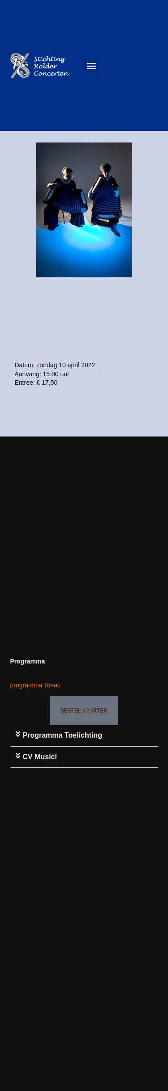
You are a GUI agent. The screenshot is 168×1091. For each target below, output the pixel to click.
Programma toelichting (63, 735)
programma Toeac (35, 685)
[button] (91, 65)
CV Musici (40, 757)
